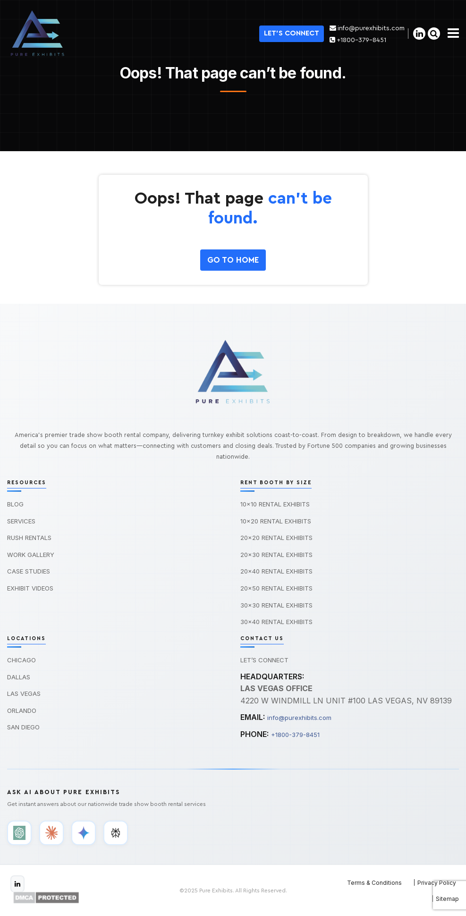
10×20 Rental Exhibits (275, 521)
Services (21, 521)
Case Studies (28, 571)
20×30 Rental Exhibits (276, 554)
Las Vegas (24, 693)
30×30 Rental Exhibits (276, 605)
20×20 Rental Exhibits (276, 537)
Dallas (18, 677)
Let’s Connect (264, 660)
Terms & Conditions (374, 882)
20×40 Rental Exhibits (276, 571)
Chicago (21, 660)
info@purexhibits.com (367, 28)
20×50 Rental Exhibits (276, 588)
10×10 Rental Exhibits (275, 504)
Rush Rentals (29, 537)
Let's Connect (290, 33)
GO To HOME (233, 260)
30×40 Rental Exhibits (276, 621)
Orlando (21, 710)
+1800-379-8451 (357, 40)
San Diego (23, 727)
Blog (15, 504)
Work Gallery (30, 554)
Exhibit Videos (30, 588)
